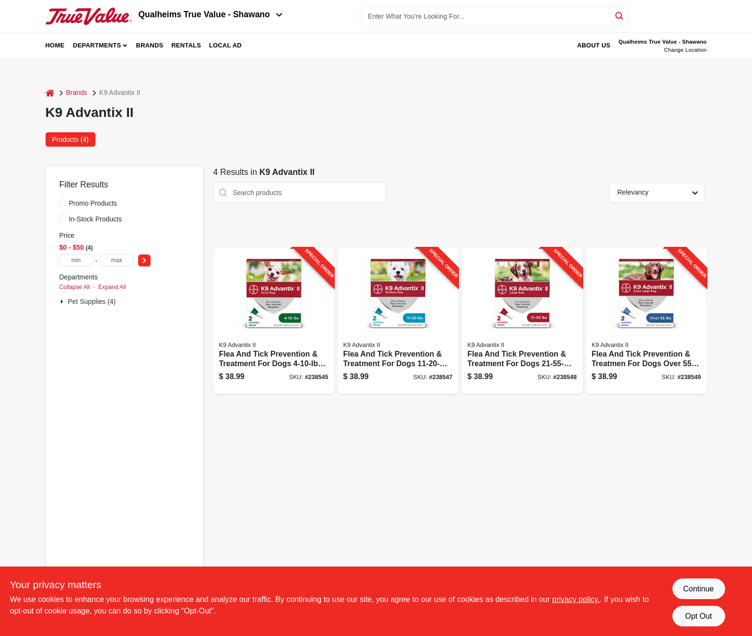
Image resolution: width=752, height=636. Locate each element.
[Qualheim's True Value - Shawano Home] (89, 16)
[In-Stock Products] (62, 218)
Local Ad (225, 45)
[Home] (50, 93)
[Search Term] (494, 16)
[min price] (76, 260)
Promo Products (93, 203)
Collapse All (74, 287)
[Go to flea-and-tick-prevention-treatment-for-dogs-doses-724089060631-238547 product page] (398, 321)
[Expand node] (63, 301)
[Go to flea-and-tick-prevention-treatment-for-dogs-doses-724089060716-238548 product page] (522, 321)
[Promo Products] (62, 202)
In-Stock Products (95, 219)
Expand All (112, 287)
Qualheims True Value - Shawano (210, 14)
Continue (698, 589)
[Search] (620, 15)
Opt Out (698, 616)
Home (55, 45)
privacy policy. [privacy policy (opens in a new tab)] (575, 599)
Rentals (186, 45)
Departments (97, 45)
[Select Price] (144, 260)
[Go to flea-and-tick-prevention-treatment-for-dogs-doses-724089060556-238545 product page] (273, 321)
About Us (594, 45)
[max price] (116, 260)
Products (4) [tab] (70, 139)
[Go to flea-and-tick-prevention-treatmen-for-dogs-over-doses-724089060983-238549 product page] (646, 321)
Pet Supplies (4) (92, 301)
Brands (150, 45)
